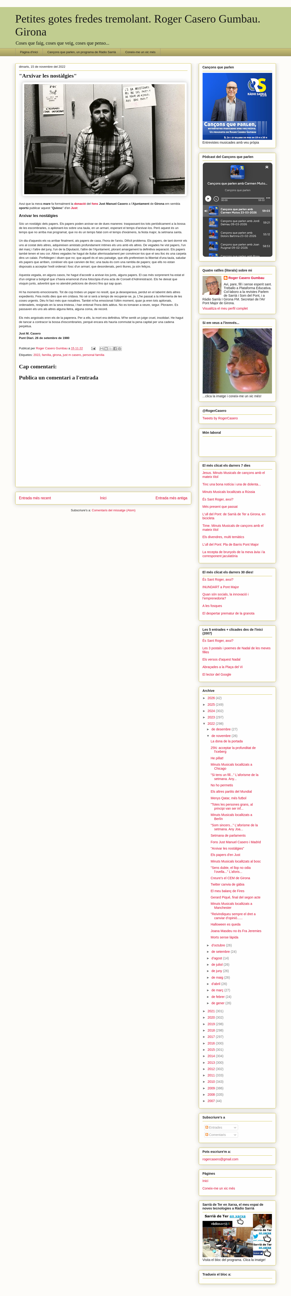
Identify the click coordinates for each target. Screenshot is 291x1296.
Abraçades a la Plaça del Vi (223, 667)
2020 (211, 1017)
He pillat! (217, 758)
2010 (211, 1081)
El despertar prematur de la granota (229, 613)
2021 (211, 1011)
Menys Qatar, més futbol (228, 798)
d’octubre (218, 945)
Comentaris (215, 1135)
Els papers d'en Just (225, 855)
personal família (93, 355)
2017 (211, 1037)
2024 (211, 711)
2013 (211, 1062)
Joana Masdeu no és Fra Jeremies (236, 931)
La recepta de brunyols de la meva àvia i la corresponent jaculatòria (234, 554)
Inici (103, 498)
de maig (217, 977)
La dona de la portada (227, 741)
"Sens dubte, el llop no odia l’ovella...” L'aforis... (231, 870)
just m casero (72, 355)
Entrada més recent (35, 498)
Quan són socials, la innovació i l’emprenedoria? (226, 596)
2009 (211, 1088)
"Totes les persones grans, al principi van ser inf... (232, 806)
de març (217, 990)
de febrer (218, 997)
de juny (217, 971)
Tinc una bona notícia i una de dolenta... (232, 484)
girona (57, 355)
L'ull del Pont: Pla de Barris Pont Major (231, 544)
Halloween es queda (225, 924)
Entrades (213, 1127)
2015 (211, 1050)
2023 (211, 717)
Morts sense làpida (224, 937)
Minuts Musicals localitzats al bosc (236, 861)
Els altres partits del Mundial (231, 791)
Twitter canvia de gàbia (227, 884)
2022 (36, 355)
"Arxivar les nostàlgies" (227, 848)
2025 (211, 704)
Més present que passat (220, 506)
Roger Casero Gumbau (246, 278)
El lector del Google (217, 674)
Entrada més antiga (171, 498)
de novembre (221, 736)
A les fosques (212, 606)
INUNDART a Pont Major (221, 587)
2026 (211, 698)
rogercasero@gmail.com (221, 1159)
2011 (211, 1075)
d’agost (217, 958)
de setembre (221, 951)
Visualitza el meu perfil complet (225, 308)
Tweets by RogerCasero (220, 418)
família (46, 355)
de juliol (217, 964)
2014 (211, 1056)
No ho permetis (222, 785)
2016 (211, 1043)
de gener (218, 1003)
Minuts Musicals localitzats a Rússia (229, 492)
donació (80, 203)
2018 (211, 1030)
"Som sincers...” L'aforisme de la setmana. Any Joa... (234, 827)
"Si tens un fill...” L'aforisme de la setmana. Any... (234, 777)
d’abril (216, 984)
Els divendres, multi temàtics (223, 537)
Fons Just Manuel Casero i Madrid (236, 842)
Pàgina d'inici (29, 52)
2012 (211, 1069)
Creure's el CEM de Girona (230, 878)
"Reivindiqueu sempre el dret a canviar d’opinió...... (233, 916)
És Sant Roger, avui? (218, 499)
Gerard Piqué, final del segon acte (235, 897)
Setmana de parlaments (228, 835)
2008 (211, 1094)
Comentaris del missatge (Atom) (114, 510)
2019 (211, 1024)
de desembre (221, 729)
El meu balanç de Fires (227, 891)
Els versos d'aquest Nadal (221, 659)
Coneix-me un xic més (140, 52)
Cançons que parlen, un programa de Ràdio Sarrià (81, 52)
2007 (211, 1101)
